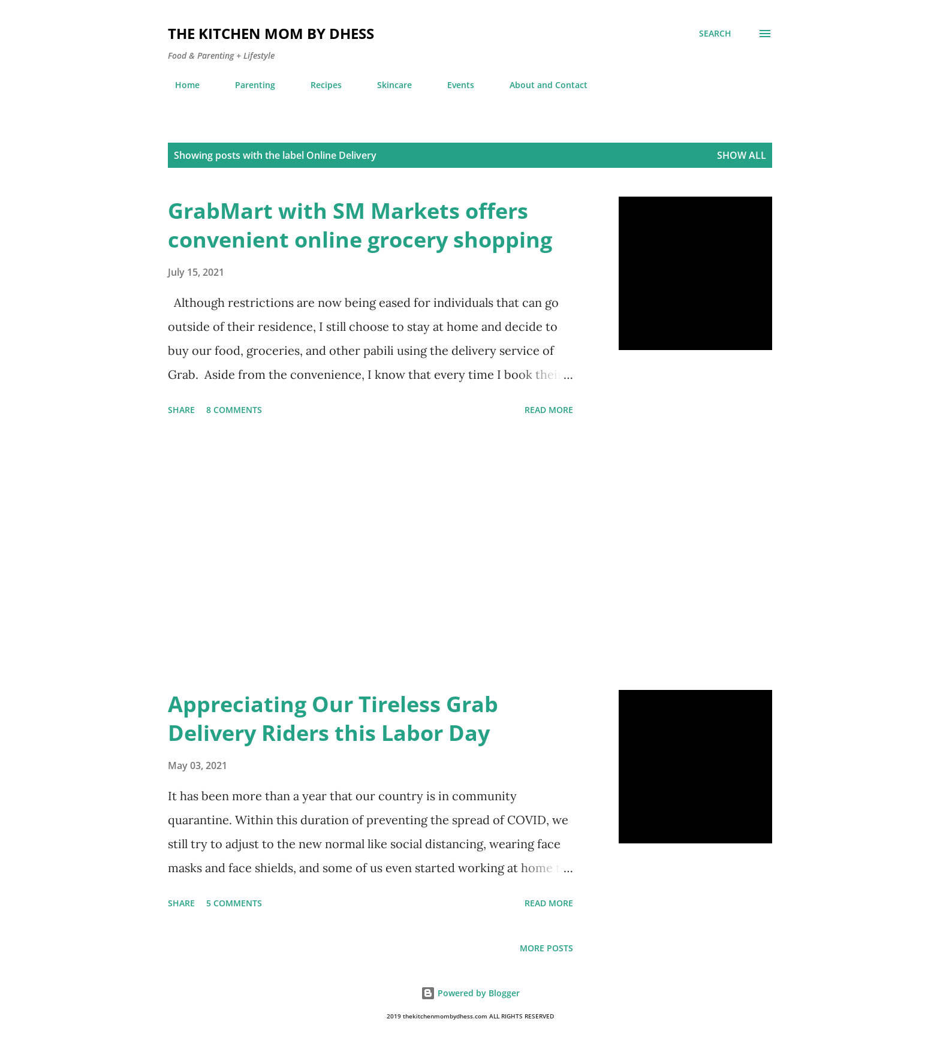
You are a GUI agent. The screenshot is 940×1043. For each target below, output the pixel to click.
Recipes (319, 85)
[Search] (715, 33)
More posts (546, 948)
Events (453, 85)
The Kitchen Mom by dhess (271, 33)
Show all (741, 155)
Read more (549, 409)
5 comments (234, 903)
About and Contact (541, 85)
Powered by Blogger (470, 993)
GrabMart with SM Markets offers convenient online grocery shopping (360, 225)
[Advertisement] (370, 555)
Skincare (387, 85)
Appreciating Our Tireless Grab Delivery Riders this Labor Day (333, 718)
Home (180, 85)
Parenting (248, 85)
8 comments (234, 409)
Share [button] (181, 409)
